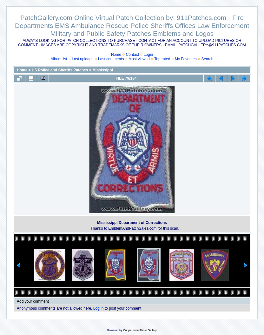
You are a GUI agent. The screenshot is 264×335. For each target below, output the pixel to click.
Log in (98, 308)
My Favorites (186, 59)
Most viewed (139, 59)
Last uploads (82, 59)
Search (207, 59)
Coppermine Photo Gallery (140, 330)
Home (116, 54)
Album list (59, 59)
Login (148, 54)
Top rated (162, 59)
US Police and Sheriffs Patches (60, 70)
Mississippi (102, 70)
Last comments (111, 59)
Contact (132, 54)
